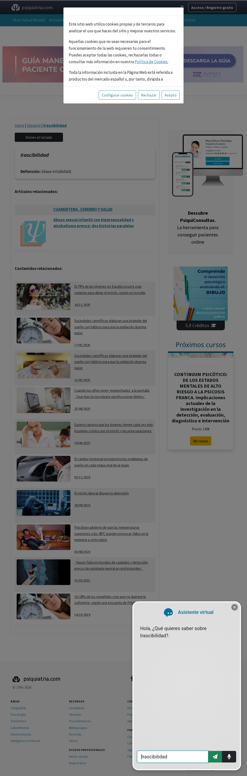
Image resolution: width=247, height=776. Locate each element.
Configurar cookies (117, 95)
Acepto (171, 95)
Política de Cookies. (151, 61)
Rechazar (149, 95)
